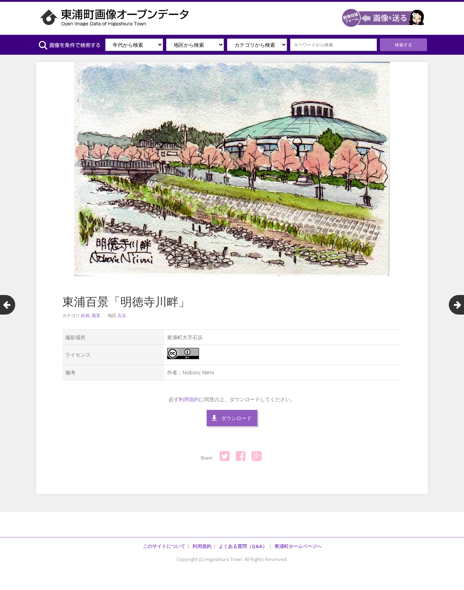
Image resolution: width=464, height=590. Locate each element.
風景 (96, 315)
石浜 (121, 315)
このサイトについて (164, 546)
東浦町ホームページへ (298, 546)
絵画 (85, 315)
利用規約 (189, 399)
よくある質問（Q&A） (243, 546)
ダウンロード (236, 418)
